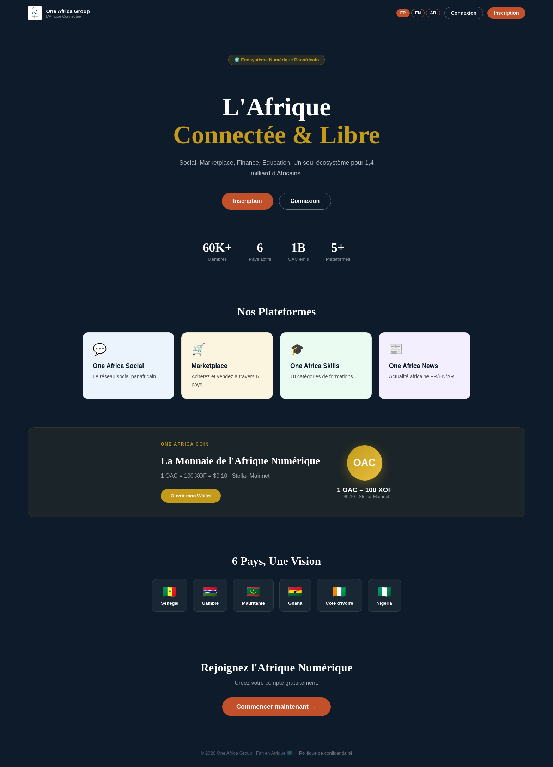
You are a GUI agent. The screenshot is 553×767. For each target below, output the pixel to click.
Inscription (506, 13)
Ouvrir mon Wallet (191, 496)
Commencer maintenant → (276, 706)
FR (403, 13)
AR (433, 13)
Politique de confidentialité (325, 753)
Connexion (463, 13)
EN (418, 13)
